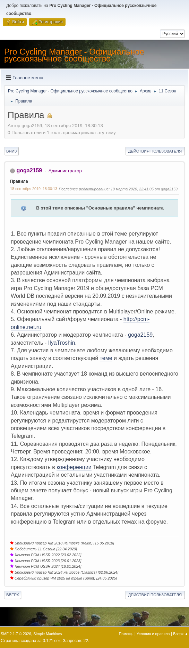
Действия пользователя (155, 151)
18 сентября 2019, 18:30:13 (33, 189)
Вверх (12, 595)
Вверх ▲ (180, 634)
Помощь (126, 634)
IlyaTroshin (61, 343)
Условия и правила (153, 634)
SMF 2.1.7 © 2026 (16, 634)
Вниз (11, 151)
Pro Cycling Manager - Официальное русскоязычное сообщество (74, 55)
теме (106, 358)
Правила (19, 181)
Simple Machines (47, 634)
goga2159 (29, 170)
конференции (74, 467)
